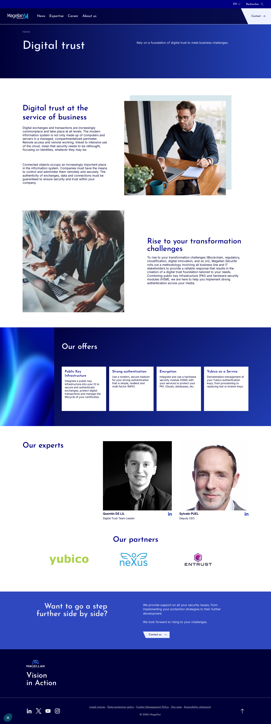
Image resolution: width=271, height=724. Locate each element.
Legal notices (97, 707)
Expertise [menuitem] (56, 16)
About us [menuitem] (89, 16)
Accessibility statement (197, 707)
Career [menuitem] (73, 16)
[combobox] (237, 4)
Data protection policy (120, 707)
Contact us (155, 634)
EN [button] (235, 4)
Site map (176, 707)
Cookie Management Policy (152, 707)
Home (26, 31)
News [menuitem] (41, 16)
